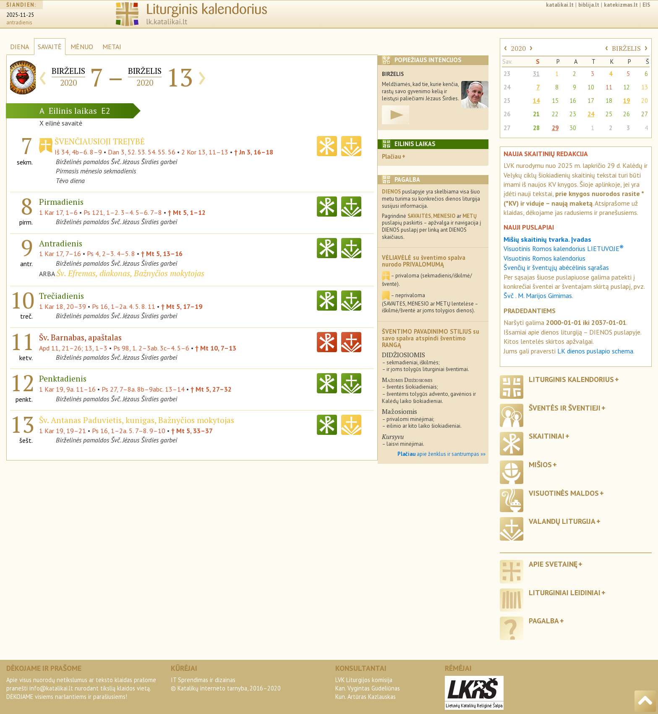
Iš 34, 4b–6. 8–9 (78, 152)
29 (555, 128)
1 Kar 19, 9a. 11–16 (67, 389)
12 (626, 87)
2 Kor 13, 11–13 (204, 152)
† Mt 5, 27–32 (211, 389)
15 (555, 101)
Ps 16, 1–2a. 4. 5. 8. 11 (123, 306)
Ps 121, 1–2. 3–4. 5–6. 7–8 (123, 212)
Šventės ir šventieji (565, 408)
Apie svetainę (553, 564)
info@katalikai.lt (51, 688)
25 (507, 101)
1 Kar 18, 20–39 (62, 306)
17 (591, 101)
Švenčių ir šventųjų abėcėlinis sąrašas (556, 267)
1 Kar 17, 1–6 (58, 212)
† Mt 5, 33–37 (192, 430)
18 (609, 101)
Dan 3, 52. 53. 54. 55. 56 (141, 152)
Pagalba (544, 620)
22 (555, 114)
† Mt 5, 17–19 (181, 306)
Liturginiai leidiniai (565, 592)
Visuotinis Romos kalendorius (544, 258)
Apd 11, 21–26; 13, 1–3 (73, 348)
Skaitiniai (546, 436)
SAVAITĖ (50, 46)
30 (572, 128)
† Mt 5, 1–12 (187, 212)
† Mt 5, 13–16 (162, 253)
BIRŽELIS (626, 48)
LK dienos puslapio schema (595, 351)
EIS (646, 4)
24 (507, 87)
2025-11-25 (20, 14)
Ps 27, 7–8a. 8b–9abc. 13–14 (143, 389)
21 (536, 114)
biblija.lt (588, 4)
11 (609, 87)
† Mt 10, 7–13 (215, 348)
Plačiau (391, 156)
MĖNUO (81, 46)
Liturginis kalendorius (571, 379)
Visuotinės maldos (564, 493)
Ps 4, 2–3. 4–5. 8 (111, 253)
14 (536, 101)
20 (644, 101)
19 (626, 101)
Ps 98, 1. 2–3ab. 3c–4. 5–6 (151, 348)
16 (572, 101)
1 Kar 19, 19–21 (62, 430)
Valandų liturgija (562, 521)
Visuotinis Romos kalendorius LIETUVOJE (564, 248)
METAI (111, 46)
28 (536, 128)
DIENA (19, 46)
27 (644, 114)
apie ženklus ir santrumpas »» (441, 454)
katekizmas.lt (621, 4)
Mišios (540, 464)
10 (591, 87)
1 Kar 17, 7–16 (60, 253)
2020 (518, 48)
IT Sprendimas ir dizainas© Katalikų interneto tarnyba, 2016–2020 (226, 684)
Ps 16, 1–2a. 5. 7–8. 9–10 (128, 430)
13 (644, 87)
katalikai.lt (560, 4)
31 (536, 74)
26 (507, 114)
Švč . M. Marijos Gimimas (538, 295)
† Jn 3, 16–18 (253, 152)
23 (507, 74)
